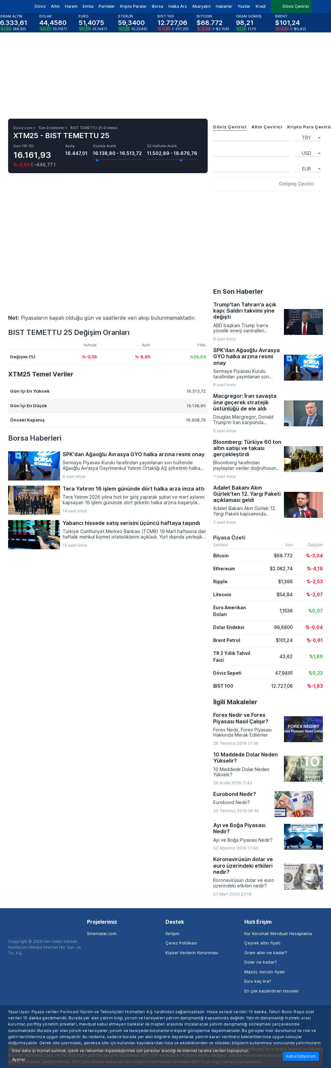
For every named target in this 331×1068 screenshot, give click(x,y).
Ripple (220, 581)
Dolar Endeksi (228, 627)
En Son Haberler (238, 291)
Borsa (157, 6)
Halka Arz (177, 6)
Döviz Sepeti (227, 673)
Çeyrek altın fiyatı (262, 942)
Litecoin (222, 594)
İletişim (172, 933)
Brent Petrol (226, 640)
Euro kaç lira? (257, 981)
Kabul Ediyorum (301, 1056)
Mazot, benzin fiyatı (264, 971)
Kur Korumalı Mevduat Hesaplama (278, 933)
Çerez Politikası (181, 942)
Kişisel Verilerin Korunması (192, 952)
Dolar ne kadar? (260, 962)
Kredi (261, 6)
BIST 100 (223, 686)
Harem (71, 6)
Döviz (40, 6)
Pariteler (107, 6)
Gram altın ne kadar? (265, 952)
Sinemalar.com (101, 933)
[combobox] (308, 137)
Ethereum (224, 568)
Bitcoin (221, 555)
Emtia (88, 6)
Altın (55, 6)
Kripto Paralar (133, 6)
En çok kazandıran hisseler (271, 990)
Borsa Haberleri (34, 438)
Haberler (224, 6)
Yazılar (244, 6)
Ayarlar (18, 1060)
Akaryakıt (201, 6)
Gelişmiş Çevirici (296, 183)
